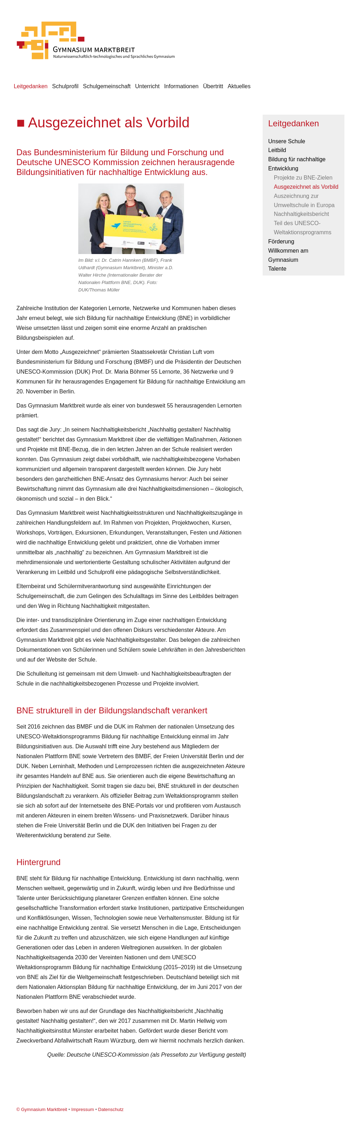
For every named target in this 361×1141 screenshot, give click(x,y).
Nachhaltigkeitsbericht (301, 214)
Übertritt (213, 86)
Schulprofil (65, 86)
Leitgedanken (31, 86)
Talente (277, 269)
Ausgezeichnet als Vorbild (306, 187)
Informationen (181, 86)
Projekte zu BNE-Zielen (303, 178)
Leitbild (277, 150)
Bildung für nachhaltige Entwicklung (297, 163)
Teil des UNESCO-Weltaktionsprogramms (302, 227)
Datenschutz (110, 1109)
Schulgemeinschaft (106, 86)
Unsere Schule (286, 141)
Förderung (281, 241)
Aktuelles (239, 86)
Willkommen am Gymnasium (288, 255)
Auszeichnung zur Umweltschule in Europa (304, 200)
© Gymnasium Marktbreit (42, 1109)
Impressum (82, 1109)
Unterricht (147, 86)
